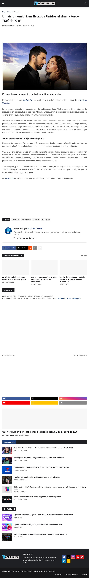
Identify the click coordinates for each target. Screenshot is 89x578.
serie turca (9, 178)
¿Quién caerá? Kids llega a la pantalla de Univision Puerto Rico (38, 524)
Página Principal (7, 12)
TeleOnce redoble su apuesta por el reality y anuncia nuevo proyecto (40, 534)
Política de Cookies (71, 574)
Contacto (84, 574)
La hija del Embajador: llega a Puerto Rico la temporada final (14, 278)
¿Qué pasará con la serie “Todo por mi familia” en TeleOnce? (37, 477)
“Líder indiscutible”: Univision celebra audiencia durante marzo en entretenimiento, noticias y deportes (50, 488)
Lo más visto (9, 442)
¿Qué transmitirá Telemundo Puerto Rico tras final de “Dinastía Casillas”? (42, 467)
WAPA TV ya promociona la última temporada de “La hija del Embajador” (44, 279)
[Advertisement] (44, 35)
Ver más (84, 255)
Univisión (36, 219)
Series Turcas (26, 219)
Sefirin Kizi (17, 12)
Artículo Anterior (8, 355)
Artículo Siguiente (80, 355)
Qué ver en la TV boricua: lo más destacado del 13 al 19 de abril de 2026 (39, 432)
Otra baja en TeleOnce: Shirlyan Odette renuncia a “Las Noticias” (39, 458)
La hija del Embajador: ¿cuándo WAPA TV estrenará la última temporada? (72, 279)
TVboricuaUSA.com (26, 571)
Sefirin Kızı (28, 100)
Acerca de (58, 574)
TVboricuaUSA (35, 228)
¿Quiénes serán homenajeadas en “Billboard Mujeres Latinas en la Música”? (43, 515)
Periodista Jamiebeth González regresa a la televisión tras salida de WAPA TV (43, 448)
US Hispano (46, 219)
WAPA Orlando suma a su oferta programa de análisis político (37, 497)
